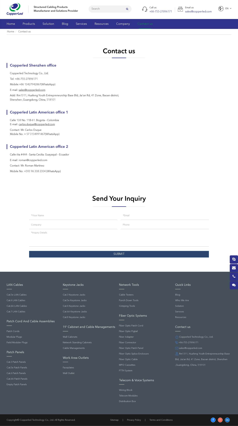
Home (11, 25)
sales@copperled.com (32, 90)
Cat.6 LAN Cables (16, 300)
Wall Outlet (68, 373)
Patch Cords (13, 331)
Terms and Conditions (161, 420)
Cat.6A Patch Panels (17, 379)
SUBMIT (119, 254)
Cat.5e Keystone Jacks (75, 300)
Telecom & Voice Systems (136, 380)
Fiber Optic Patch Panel (131, 348)
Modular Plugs (14, 337)
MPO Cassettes (127, 365)
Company (123, 25)
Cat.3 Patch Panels (16, 362)
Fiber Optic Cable (128, 359)
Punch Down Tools (129, 300)
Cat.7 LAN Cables (16, 312)
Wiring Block (125, 390)
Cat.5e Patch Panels (17, 368)
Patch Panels (15, 352)
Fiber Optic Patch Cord (131, 326)
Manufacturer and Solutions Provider (56, 11)
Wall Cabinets (70, 337)
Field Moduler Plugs (17, 342)
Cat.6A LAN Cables (17, 306)
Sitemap (114, 420)
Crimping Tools (127, 306)
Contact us (145, 25)
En (226, 8)
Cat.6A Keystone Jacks (75, 312)
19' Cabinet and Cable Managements (89, 327)
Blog (65, 25)
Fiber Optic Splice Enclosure (134, 354)
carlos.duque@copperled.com (37, 124)
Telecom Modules (128, 396)
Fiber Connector (127, 342)
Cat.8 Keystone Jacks (74, 317)
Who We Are (182, 300)
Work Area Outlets (76, 357)
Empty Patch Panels (17, 384)
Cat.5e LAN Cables (17, 295)
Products (29, 25)
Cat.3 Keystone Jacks (74, 295)
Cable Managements (74, 348)
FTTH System (125, 371)
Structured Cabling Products (51, 7)
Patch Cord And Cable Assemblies (31, 321)
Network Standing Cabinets (77, 342)
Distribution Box (127, 401)
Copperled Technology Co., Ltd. (37, 420)
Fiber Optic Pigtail (128, 331)
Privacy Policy (134, 420)
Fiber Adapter (126, 337)
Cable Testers (126, 295)
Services (81, 25)
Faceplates (68, 368)
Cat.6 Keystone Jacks (74, 306)
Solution (48, 25)
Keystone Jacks (73, 284)
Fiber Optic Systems (133, 315)
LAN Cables (15, 284)
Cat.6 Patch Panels (16, 373)
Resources (102, 25)
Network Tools (129, 284)
